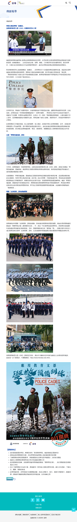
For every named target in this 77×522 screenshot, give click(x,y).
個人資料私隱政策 (44, 514)
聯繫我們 (39, 508)
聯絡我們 (26, 514)
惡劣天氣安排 (55, 514)
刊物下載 (39, 504)
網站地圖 (18, 514)
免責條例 (33, 514)
